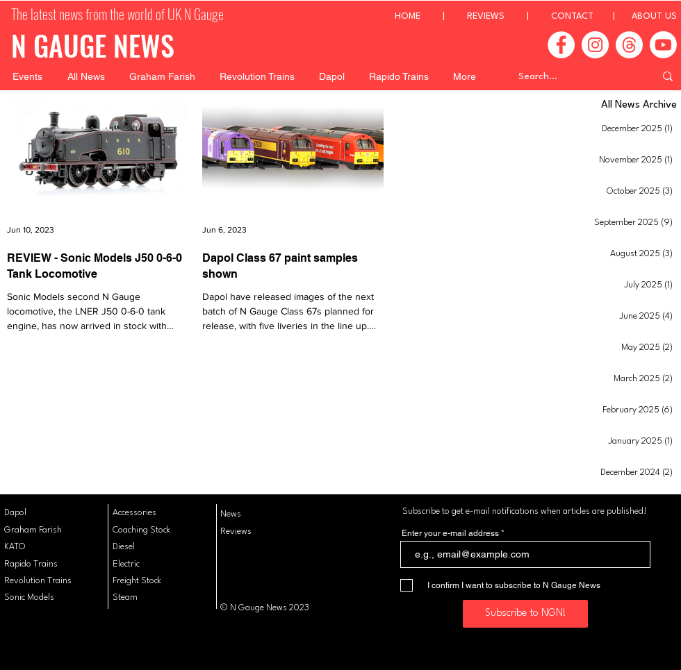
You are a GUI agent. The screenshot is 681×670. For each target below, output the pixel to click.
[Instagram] (595, 44)
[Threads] (629, 44)
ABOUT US (654, 16)
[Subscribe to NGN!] (525, 614)
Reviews (236, 531)
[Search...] (576, 76)
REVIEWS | (509, 16)
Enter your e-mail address (450, 533)
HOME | (431, 16)
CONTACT (572, 16)
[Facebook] (561, 44)
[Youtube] (663, 44)
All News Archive (639, 105)
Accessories (134, 512)
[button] (27, 76)
